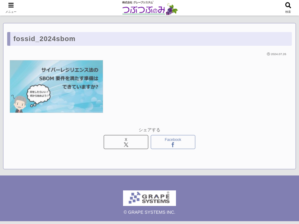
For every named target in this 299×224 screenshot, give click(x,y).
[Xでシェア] (126, 142)
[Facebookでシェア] (173, 142)
